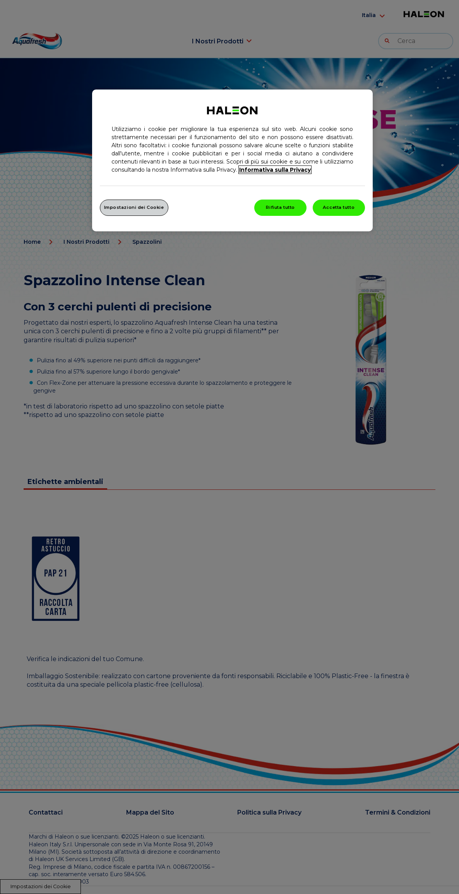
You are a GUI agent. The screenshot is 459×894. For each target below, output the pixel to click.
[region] (232, 160)
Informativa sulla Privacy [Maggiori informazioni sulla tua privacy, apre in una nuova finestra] (275, 169)
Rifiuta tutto (280, 207)
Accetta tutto (339, 207)
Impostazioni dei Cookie (134, 207)
